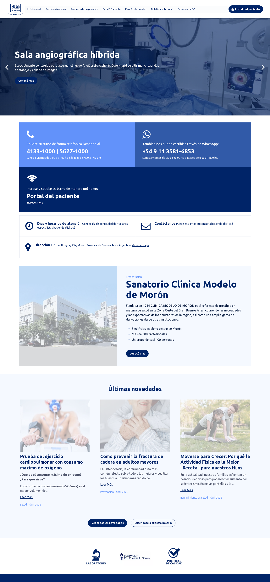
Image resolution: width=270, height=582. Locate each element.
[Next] (263, 67)
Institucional (33, 9)
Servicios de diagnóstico (83, 9)
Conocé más (133, 308)
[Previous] (7, 67)
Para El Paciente (111, 9)
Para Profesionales (135, 9)
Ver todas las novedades (111, 480)
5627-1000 (74, 159)
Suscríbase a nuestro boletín (156, 480)
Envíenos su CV (185, 9)
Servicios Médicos (55, 9)
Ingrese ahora (189, 165)
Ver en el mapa (68, 564)
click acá (70, 198)
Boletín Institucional (162, 9)
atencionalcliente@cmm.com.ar (153, 560)
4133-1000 (41, 159)
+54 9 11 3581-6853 (130, 159)
